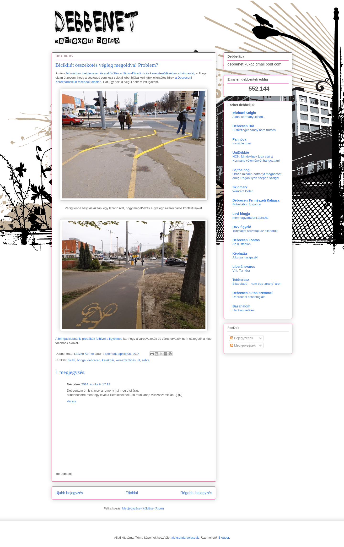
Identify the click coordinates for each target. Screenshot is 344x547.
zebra (146, 360)
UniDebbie (240, 152)
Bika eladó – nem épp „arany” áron (256, 283)
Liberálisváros (243, 266)
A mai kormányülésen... (248, 117)
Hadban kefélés (243, 310)
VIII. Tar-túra (241, 270)
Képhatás (239, 253)
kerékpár (108, 360)
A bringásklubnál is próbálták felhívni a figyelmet (88, 338)
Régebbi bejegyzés (196, 493)
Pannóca (239, 139)
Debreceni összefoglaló (248, 297)
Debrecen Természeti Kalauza (256, 200)
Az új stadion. (242, 244)
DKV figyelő (241, 227)
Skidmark (239, 187)
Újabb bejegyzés (69, 493)
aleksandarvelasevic (185, 537)
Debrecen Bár (243, 126)
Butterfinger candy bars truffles (254, 130)
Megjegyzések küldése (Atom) (143, 508)
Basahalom (241, 306)
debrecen (93, 360)
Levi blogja (241, 214)
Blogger (224, 537)
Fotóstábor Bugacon (246, 204)
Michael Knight (244, 113)
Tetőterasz (240, 280)
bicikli (71, 360)
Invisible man (241, 143)
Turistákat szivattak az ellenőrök (255, 231)
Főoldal (132, 493)
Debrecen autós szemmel (252, 293)
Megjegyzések (242, 345)
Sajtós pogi (241, 170)
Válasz (71, 401)
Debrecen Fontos (246, 240)
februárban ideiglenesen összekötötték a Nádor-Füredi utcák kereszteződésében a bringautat (130, 73)
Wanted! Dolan (242, 191)
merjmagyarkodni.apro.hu (250, 217)
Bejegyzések (241, 338)
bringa (81, 360)
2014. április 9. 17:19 (95, 384)
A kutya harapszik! (245, 257)
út (138, 360)
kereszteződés (126, 360)
